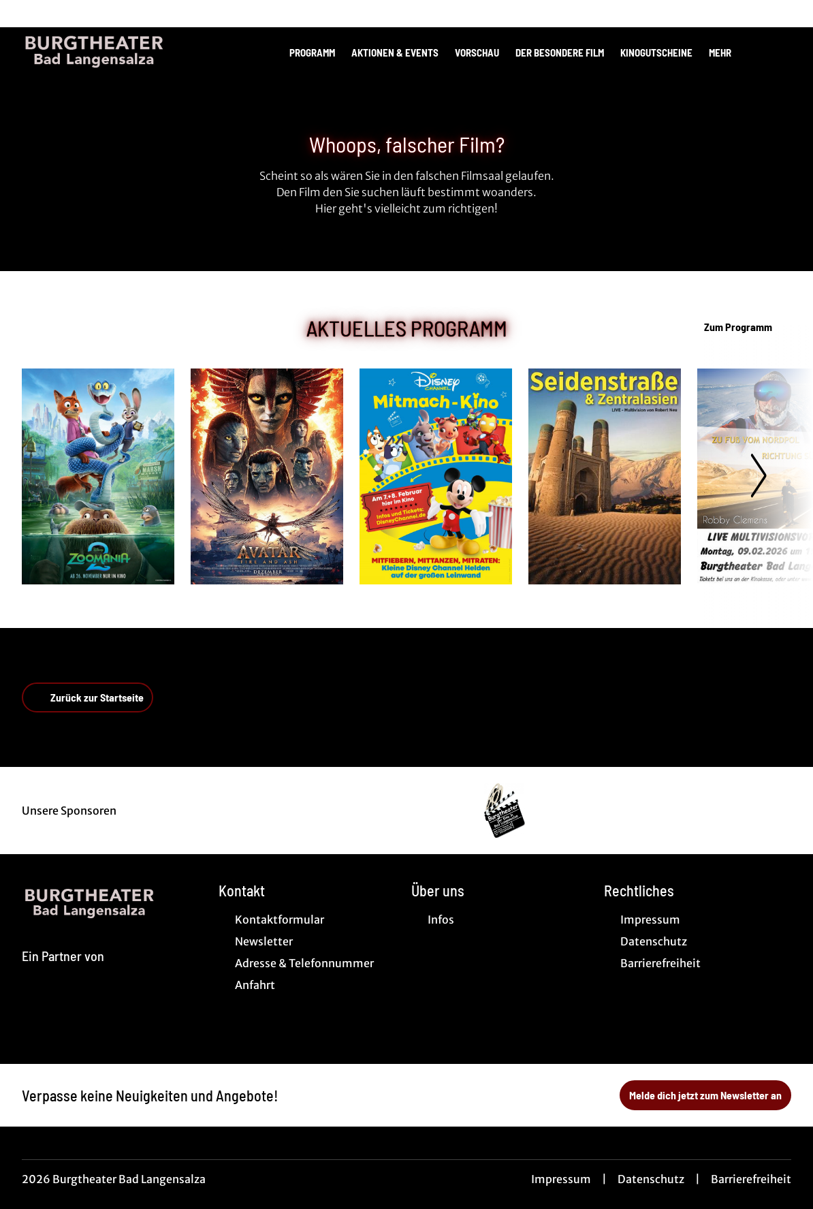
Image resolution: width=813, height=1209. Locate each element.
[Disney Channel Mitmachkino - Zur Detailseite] (436, 476)
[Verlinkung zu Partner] (505, 810)
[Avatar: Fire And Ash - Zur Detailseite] (267, 476)
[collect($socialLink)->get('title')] (24, 13)
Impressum (561, 1179)
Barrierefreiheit (751, 1179)
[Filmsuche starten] (777, 51)
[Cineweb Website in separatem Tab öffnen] (63, 972)
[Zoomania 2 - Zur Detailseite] (98, 476)
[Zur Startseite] (117, 51)
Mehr (728, 52)
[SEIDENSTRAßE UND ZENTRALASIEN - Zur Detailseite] (604, 476)
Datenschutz (651, 1179)
